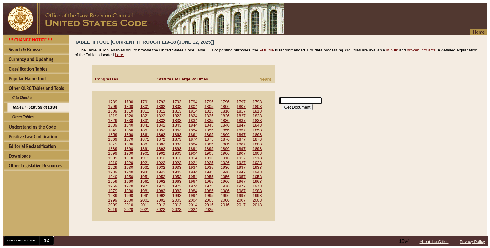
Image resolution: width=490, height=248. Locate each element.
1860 (128, 134)
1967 (241, 181)
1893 (177, 148)
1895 (208, 148)
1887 (241, 144)
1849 (112, 130)
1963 (177, 181)
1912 (160, 158)
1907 (241, 153)
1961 (144, 181)
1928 (257, 162)
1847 (241, 125)
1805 (208, 106)
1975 (208, 186)
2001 (144, 200)
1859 (112, 134)
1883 (177, 144)
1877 (241, 139)
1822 (160, 116)
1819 (112, 116)
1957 (241, 176)
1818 (257, 111)
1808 (257, 106)
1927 (241, 162)
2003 (177, 200)
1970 (128, 186)
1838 (257, 120)
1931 (144, 167)
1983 (177, 190)
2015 (208, 204)
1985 (208, 190)
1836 (225, 120)
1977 (241, 186)
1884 (193, 144)
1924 (193, 162)
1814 (193, 111)
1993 (177, 195)
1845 (208, 125)
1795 (208, 102)
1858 (257, 130)
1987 (241, 190)
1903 (177, 153)
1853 (177, 130)
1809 (112, 111)
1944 (193, 172)
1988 (257, 190)
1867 (241, 134)
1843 (177, 125)
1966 (225, 181)
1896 (225, 148)
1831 (144, 120)
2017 (241, 204)
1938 (257, 167)
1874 (193, 139)
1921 (144, 162)
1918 (257, 158)
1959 (112, 181)
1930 (128, 167)
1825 (208, 116)
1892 (160, 148)
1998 (257, 195)
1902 (160, 153)
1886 (225, 144)
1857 (241, 130)
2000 (128, 200)
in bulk (392, 50)
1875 (208, 139)
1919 (112, 162)
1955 (208, 176)
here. (119, 54)
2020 (128, 209)
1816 (225, 111)
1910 (128, 158)
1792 (160, 102)
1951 (144, 176)
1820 (128, 116)
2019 (112, 209)
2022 (160, 209)
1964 (193, 181)
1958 (257, 176)
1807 (241, 106)
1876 (225, 139)
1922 (160, 162)
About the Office (434, 241)
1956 (225, 176)
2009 (112, 204)
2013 (177, 204)
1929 (112, 167)
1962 (160, 181)
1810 (128, 111)
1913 (177, 158)
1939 (112, 172)
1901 (144, 153)
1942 (160, 172)
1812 (160, 111)
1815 (208, 111)
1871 (144, 139)
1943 (177, 172)
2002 (160, 200)
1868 (257, 134)
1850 (128, 130)
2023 (177, 209)
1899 (112, 153)
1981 (144, 190)
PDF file (266, 50)
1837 (241, 120)
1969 (112, 186)
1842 (160, 125)
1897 (241, 148)
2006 (225, 200)
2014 (193, 204)
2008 (257, 200)
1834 (193, 120)
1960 (128, 181)
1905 (208, 153)
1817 (241, 111)
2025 (208, 209)
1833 (177, 120)
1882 (160, 144)
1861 (144, 134)
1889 (112, 148)
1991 (144, 195)
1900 (128, 153)
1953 (177, 176)
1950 (128, 176)
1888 (257, 144)
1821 (144, 116)
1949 (112, 176)
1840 (128, 125)
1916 (225, 158)
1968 (257, 181)
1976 (225, 186)
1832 (160, 120)
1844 (193, 125)
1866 (225, 134)
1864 (193, 134)
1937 (241, 167)
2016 (225, 204)
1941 (144, 172)
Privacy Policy (472, 241)
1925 (208, 162)
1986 (225, 190)
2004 (193, 200)
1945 (208, 172)
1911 (144, 158)
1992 (160, 195)
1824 (193, 116)
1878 (257, 139)
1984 (193, 190)
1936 (225, 167)
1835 (208, 120)
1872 (160, 139)
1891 (144, 148)
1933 (177, 167)
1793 (177, 102)
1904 (193, 153)
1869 (112, 139)
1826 (225, 116)
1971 (144, 186)
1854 (193, 130)
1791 (144, 102)
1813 (177, 111)
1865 (208, 134)
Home (479, 32)
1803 (177, 106)
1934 (193, 167)
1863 (177, 134)
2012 (160, 204)
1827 (241, 116)
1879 (112, 144)
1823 (177, 116)
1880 (128, 144)
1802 (160, 106)
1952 (160, 176)
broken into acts (421, 50)
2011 (144, 204)
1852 (160, 130)
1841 (144, 125)
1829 (112, 120)
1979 (112, 190)
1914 (193, 158)
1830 (128, 120)
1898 (257, 148)
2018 (257, 204)
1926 (225, 162)
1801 (144, 106)
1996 (225, 195)
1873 (177, 139)
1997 (241, 195)
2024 (193, 209)
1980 (128, 190)
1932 (160, 167)
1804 (193, 106)
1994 (193, 195)
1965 (208, 181)
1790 (128, 102)
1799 (112, 106)
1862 (160, 134)
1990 (128, 195)
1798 (257, 102)
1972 (160, 186)
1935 (208, 167)
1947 (241, 172)
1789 (112, 102)
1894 (193, 148)
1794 (193, 102)
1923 (177, 162)
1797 (241, 102)
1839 (112, 125)
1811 (144, 111)
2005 (208, 200)
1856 (225, 130)
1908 (257, 153)
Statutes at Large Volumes (183, 79)
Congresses (106, 79)
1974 (193, 186)
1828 (257, 116)
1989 (112, 195)
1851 (144, 130)
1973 (177, 186)
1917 (241, 158)
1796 (225, 102)
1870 (128, 139)
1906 (225, 153)
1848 (257, 125)
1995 (208, 195)
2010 (128, 204)
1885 (208, 144)
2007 (241, 200)
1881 (144, 144)
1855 (208, 130)
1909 (112, 158)
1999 (112, 200)
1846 (225, 125)
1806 (225, 106)
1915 (208, 158)
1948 (257, 172)
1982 (160, 190)
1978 (257, 186)
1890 (128, 148)
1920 (128, 162)
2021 (144, 209)
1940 (128, 172)
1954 (193, 176)
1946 (225, 172)
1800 (128, 106)
